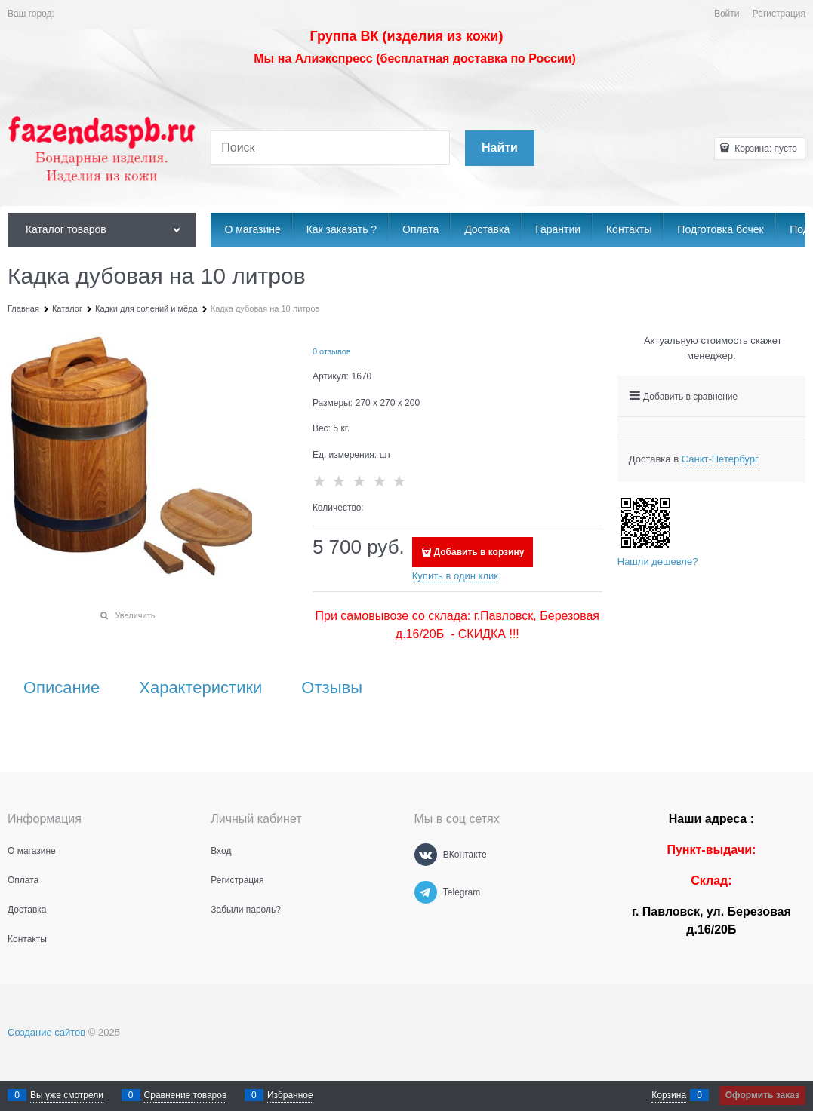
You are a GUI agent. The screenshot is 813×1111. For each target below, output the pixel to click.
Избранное (290, 1095)
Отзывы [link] (331, 688)
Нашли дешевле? (657, 561)
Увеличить (135, 615)
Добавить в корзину (479, 552)
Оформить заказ (762, 1095)
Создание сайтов (46, 1032)
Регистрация (779, 13)
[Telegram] (425, 892)
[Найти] (499, 148)
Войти (727, 13)
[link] (720, 459)
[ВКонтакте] (425, 854)
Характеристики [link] (200, 688)
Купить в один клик (455, 576)
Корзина (668, 1095)
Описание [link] (61, 688)
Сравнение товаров (185, 1095)
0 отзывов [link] (332, 351)
